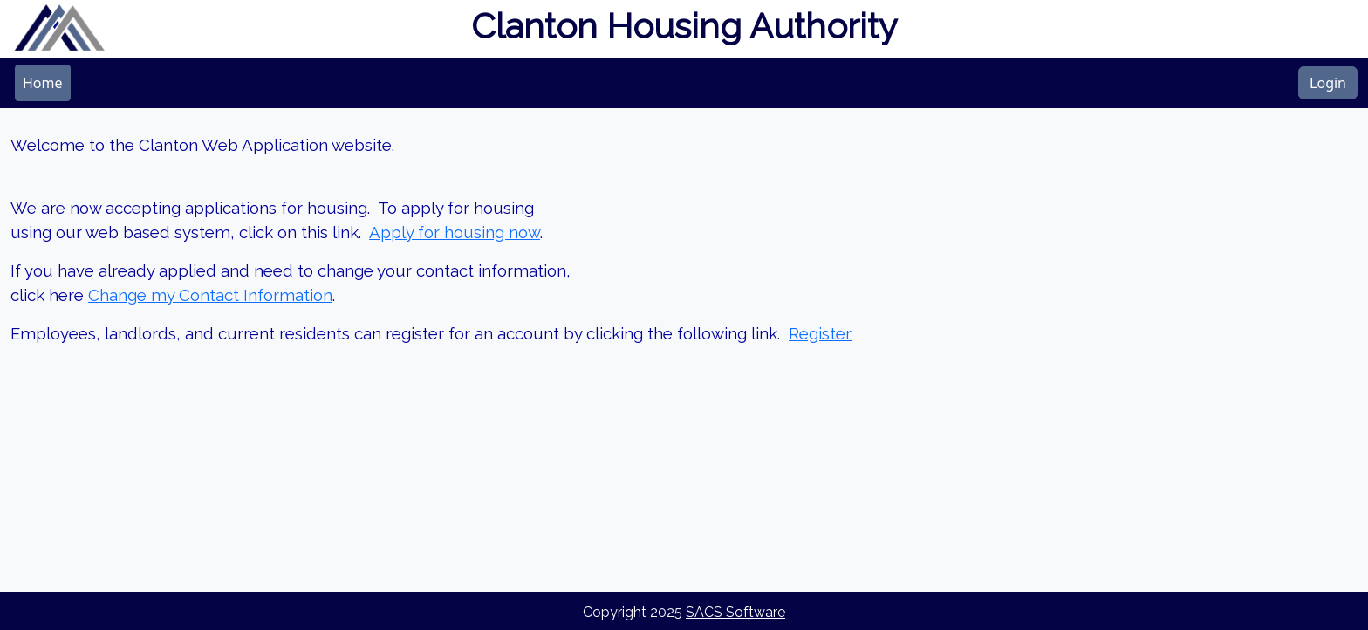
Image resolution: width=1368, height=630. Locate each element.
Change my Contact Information (210, 295)
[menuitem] (42, 83)
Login (1328, 82)
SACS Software (735, 612)
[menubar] (42, 83)
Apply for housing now (454, 232)
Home (43, 82)
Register (820, 333)
